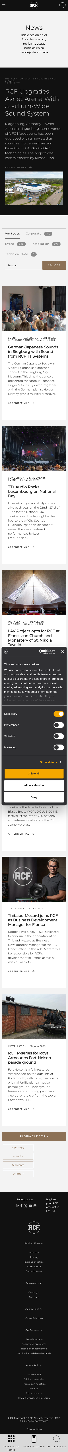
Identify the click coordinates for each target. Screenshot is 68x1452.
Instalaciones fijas (34, 1261)
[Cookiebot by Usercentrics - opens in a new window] (40, 651)
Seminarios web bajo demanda (34, 1353)
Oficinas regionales (34, 1379)
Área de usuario (34, 1339)
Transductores (34, 1271)
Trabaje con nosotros (34, 1383)
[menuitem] (34, 1429)
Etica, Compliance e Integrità (34, 1398)
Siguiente (18, 1165)
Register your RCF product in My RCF (52, 1205)
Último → (18, 1173)
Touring (34, 1257)
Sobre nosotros (34, 1393)
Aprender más (15, 167)
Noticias (34, 1388)
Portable (34, 1252)
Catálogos (34, 1292)
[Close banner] (62, 651)
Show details (48, 762)
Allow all (34, 773)
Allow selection (34, 785)
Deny (34, 797)
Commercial (34, 1266)
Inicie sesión (30, 35)
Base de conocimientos (34, 1348)
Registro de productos (34, 1344)
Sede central (34, 1374)
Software (34, 1297)
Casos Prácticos (34, 1318)
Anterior (18, 1156)
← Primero (18, 1147)
